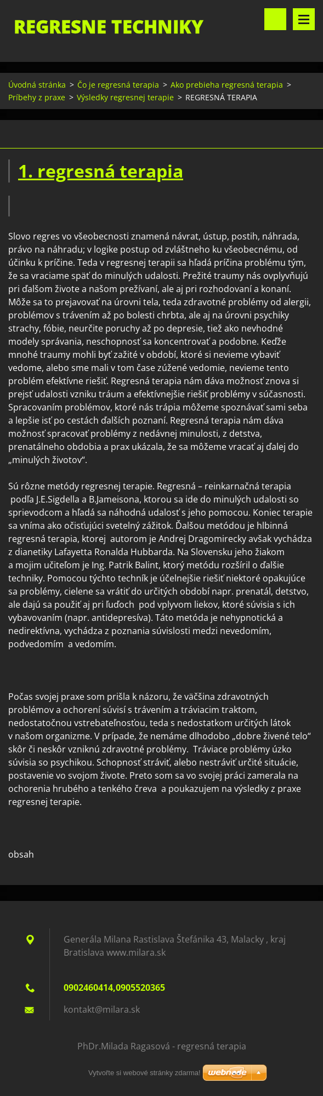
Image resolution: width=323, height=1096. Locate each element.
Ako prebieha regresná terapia (227, 84)
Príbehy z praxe (36, 97)
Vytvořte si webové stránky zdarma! (144, 1073)
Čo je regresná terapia (118, 84)
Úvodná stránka (37, 84)
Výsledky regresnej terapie (125, 97)
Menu (304, 19)
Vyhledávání (275, 19)
